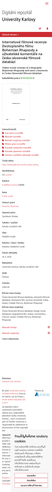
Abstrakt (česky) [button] (9, 327)
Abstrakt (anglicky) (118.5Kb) (16, 140)
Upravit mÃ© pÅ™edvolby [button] (31, 485)
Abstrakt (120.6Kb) (11, 136)
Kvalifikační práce (9, 185)
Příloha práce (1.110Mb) (13, 144)
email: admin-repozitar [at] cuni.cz (13, 400)
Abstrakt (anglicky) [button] (10, 333)
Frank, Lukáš (7, 196)
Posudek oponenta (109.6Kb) (16, 151)
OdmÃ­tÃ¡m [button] (31, 480)
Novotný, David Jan (10, 206)
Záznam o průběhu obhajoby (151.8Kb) (20, 155)
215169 (9, 174)
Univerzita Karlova (17, 390)
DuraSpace (7, 483)
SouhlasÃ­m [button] (31, 475)
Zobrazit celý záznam (11, 381)
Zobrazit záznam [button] (10, 34)
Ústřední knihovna (10, 393)
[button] (39, 28)
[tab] (26, 174)
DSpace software (9, 477)
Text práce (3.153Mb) (12, 133)
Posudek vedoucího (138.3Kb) (16, 147)
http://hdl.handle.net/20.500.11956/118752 (20, 164)
